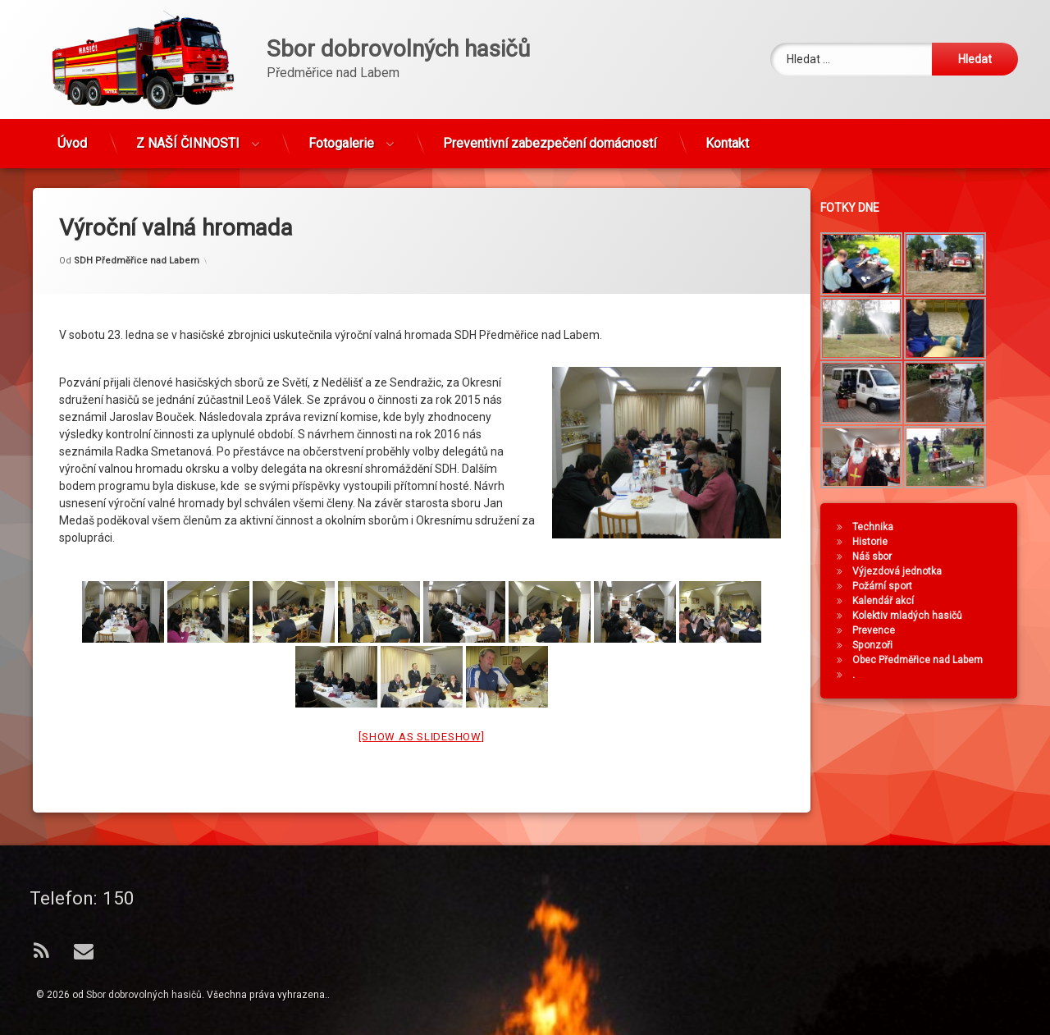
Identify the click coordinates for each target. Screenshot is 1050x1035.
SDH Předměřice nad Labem (136, 232)
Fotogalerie (341, 136)
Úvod (72, 136)
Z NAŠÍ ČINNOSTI (188, 136)
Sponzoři (881, 645)
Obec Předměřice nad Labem (926, 660)
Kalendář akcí (892, 601)
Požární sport (891, 586)
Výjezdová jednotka (906, 571)
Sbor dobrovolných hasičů (144, 995)
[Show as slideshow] (421, 708)
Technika (881, 527)
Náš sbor (881, 556)
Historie (879, 541)
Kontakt (727, 136)
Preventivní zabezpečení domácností (549, 136)
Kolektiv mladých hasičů (916, 615)
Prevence (882, 630)
